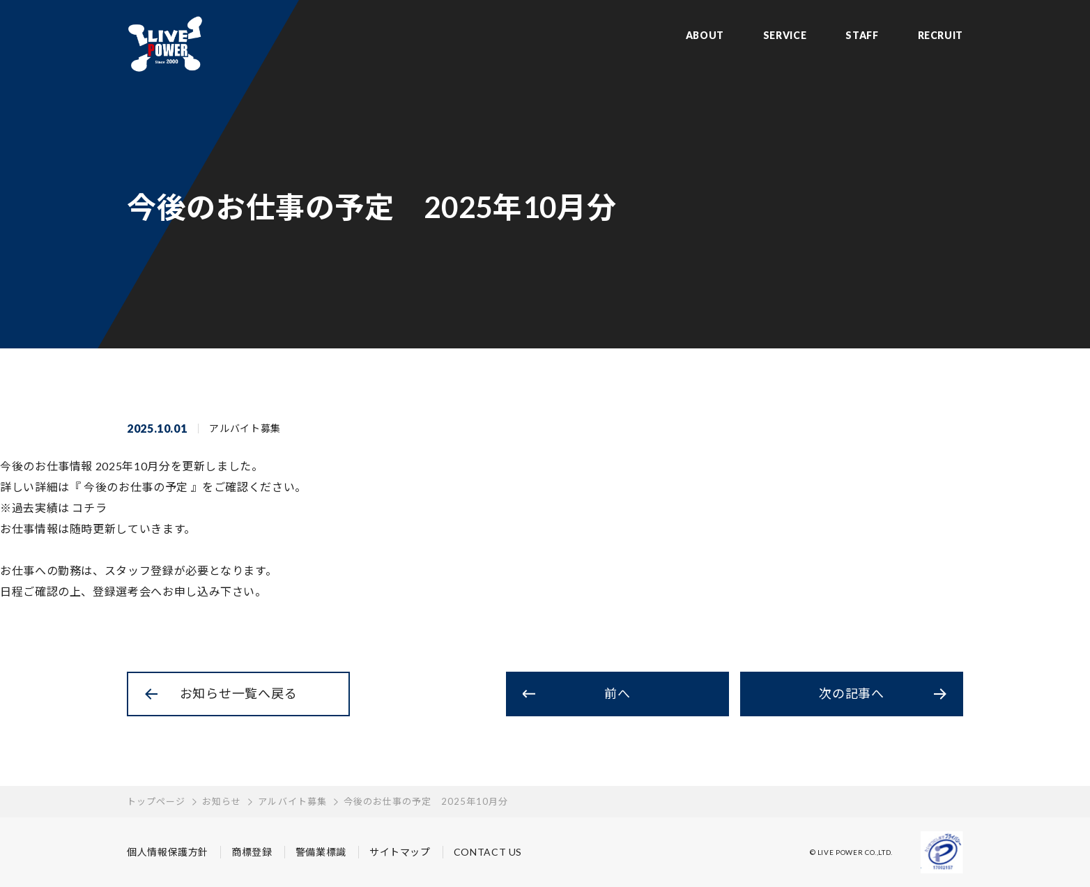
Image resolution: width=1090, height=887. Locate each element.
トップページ (156, 801)
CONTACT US (488, 852)
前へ (617, 693)
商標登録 (251, 852)
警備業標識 (320, 852)
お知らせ (221, 801)
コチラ (89, 507)
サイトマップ (400, 852)
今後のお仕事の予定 (136, 486)
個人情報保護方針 (167, 852)
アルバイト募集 (292, 801)
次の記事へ (851, 693)
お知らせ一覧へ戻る (238, 693)
